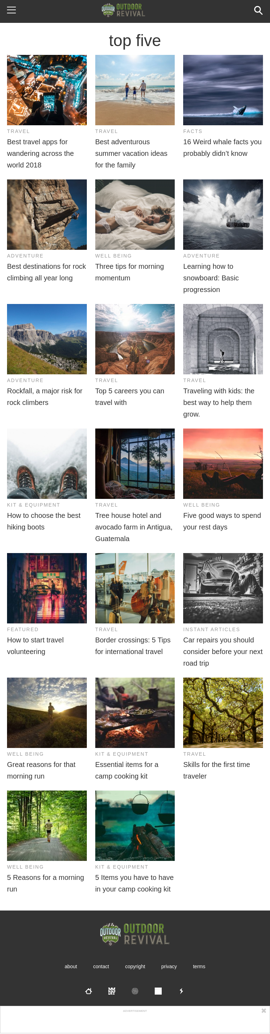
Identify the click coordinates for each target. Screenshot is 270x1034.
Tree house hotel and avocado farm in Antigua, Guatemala (134, 527)
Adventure (25, 255)
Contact (101, 966)
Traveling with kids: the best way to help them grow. (219, 402)
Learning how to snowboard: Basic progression (211, 277)
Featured (23, 629)
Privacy (169, 966)
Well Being (113, 255)
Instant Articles (211, 629)
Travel (18, 131)
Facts (192, 131)
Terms (199, 966)
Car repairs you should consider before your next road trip (223, 651)
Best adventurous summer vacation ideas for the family (131, 153)
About (71, 966)
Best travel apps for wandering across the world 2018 (40, 153)
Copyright (135, 966)
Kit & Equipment (33, 504)
